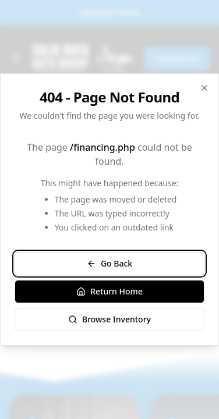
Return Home (109, 291)
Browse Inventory (109, 319)
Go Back (109, 263)
